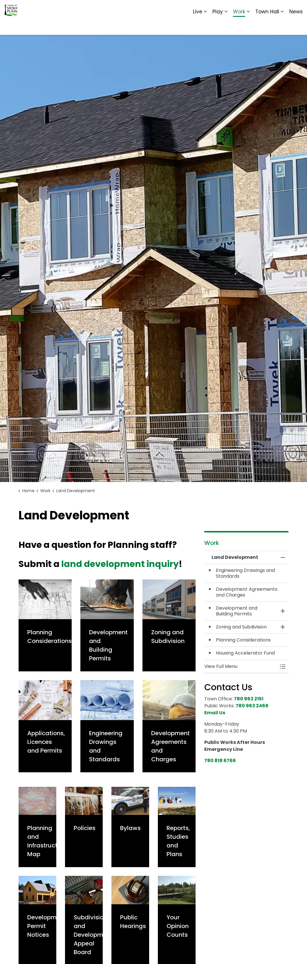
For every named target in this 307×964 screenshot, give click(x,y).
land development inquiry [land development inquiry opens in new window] (120, 564)
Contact (231, 9)
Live (197, 26)
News (296, 26)
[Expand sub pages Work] (248, 26)
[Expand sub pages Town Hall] (282, 26)
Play (217, 26)
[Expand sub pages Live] (205, 26)
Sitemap (277, 9)
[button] (240, 666)
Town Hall (267, 26)
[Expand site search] (297, 8)
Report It (254, 9)
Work (239, 26)
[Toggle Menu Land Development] (282, 666)
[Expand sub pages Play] (226, 26)
